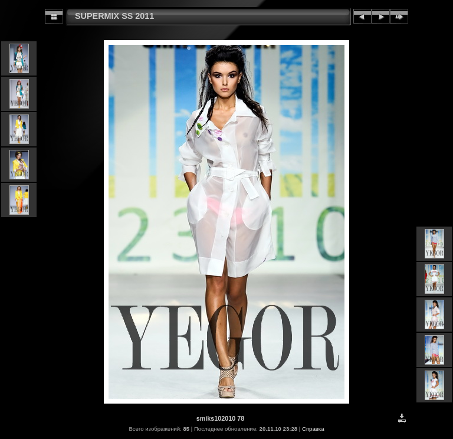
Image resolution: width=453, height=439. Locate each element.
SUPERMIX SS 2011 (114, 16)
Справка (313, 428)
